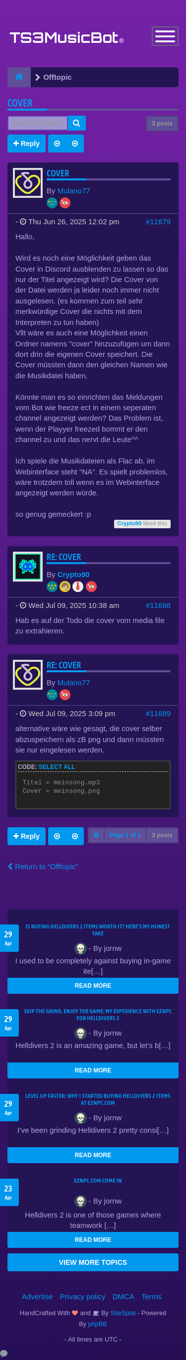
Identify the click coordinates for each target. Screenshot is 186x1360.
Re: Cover (64, 557)
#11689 (158, 713)
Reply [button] (26, 144)
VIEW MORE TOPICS (93, 1262)
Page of (125, 835)
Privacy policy (83, 1296)
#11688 (158, 605)
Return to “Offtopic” (42, 866)
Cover (19, 103)
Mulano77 (74, 190)
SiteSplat (122, 1313)
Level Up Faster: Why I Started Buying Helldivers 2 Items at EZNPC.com (97, 1099)
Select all (57, 766)
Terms (151, 1296)
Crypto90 (130, 523)
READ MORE (93, 985)
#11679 (158, 221)
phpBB (97, 1324)
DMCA (123, 1296)
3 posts (162, 123)
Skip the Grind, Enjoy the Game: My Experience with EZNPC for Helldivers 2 (98, 1015)
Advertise (37, 1296)
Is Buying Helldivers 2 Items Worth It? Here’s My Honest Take (98, 930)
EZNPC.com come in (98, 1180)
